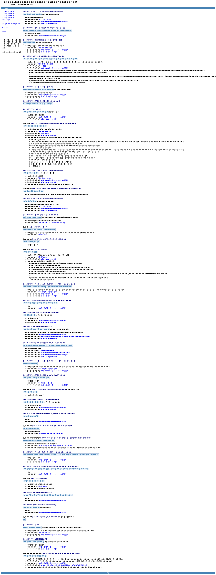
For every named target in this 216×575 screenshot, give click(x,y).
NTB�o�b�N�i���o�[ (48, 292)
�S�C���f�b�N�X (11, 24)
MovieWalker (44, 133)
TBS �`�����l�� (46, 64)
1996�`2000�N (8, 18)
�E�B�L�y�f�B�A (48, 23)
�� (24, 12)
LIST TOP (5, 28)
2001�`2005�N (8, 16)
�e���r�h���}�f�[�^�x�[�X (54, 21)
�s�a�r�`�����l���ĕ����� (55, 352)
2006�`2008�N (8, 14)
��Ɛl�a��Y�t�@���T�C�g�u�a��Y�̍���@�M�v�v (65, 336)
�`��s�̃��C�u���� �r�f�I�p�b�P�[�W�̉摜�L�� (63, 565)
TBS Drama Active (44, 19)
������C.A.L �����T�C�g (51, 223)
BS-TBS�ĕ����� (46, 350)
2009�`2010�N (8, 12)
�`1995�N (6, 20)
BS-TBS (43, 66)
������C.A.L (44, 533)
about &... (5, 32)
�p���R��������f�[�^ (50, 433)
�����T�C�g (45, 48)
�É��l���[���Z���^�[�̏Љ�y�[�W (55, 446)
